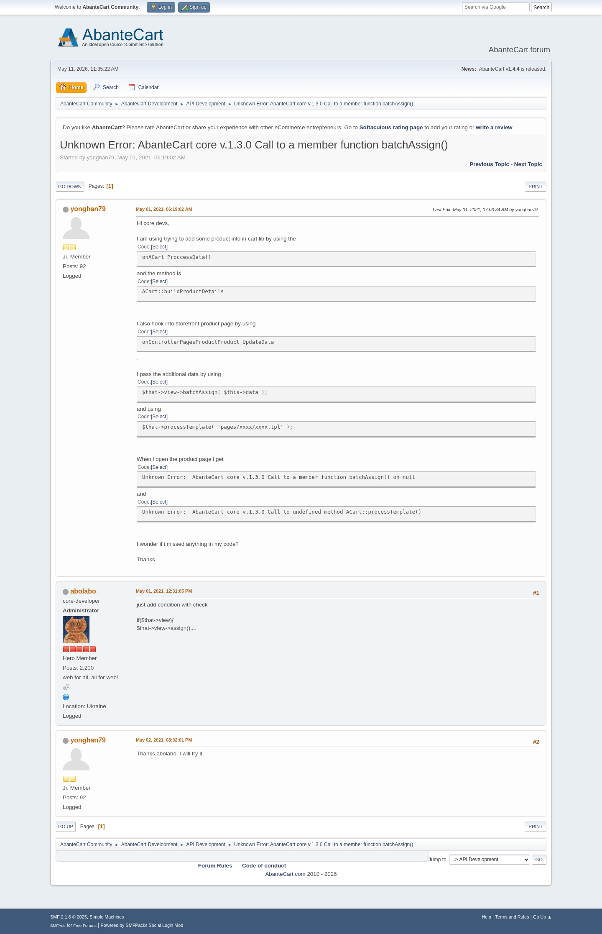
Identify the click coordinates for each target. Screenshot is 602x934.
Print (535, 186)
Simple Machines (106, 916)
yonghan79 (87, 208)
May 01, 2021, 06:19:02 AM (164, 209)
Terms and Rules (512, 916)
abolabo (83, 591)
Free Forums (85, 925)
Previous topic (489, 164)
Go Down (70, 186)
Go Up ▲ (542, 916)
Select (159, 247)
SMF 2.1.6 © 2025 (68, 916)
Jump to (437, 859)
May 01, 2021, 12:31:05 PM (164, 591)
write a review (494, 127)
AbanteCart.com (285, 874)
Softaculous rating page (391, 127)
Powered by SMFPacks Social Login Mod (142, 925)
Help (486, 916)
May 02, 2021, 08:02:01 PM (164, 739)
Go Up (65, 826)
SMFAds (58, 925)
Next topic (528, 164)
